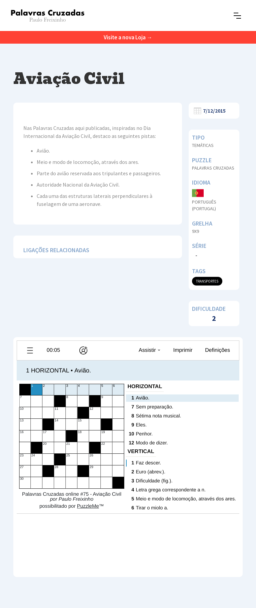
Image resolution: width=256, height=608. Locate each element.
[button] (237, 15)
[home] (47, 15)
